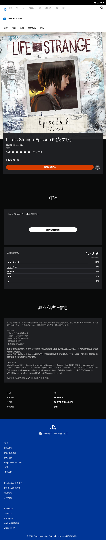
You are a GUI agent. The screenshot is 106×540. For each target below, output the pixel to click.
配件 (40, 8)
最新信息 (48, 8)
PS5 (17, 8)
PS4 (23, 8)
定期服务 (32, 25)
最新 (6, 25)
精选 (14, 25)
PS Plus (31, 8)
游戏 (10, 8)
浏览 (42, 25)
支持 (63, 8)
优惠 (22, 25)
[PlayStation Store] (13, 15)
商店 (57, 8)
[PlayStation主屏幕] (5, 8)
